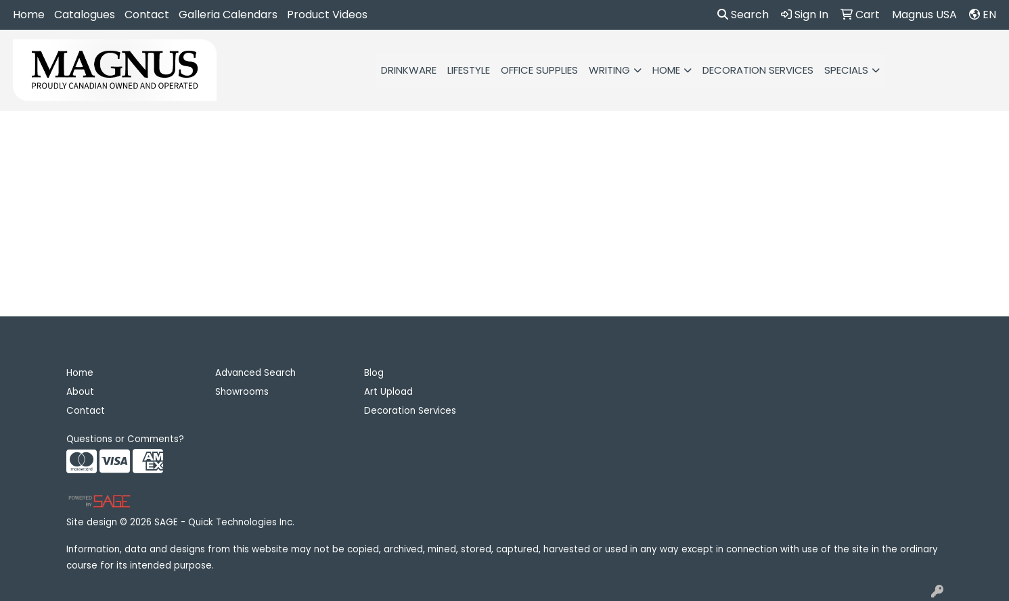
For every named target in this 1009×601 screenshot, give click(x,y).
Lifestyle (468, 70)
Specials (846, 70)
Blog (374, 372)
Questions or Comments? (125, 439)
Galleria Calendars (228, 14)
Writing (609, 70)
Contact (147, 14)
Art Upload (388, 391)
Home (29, 14)
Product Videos (327, 14)
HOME (666, 70)
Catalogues (84, 14)
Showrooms (242, 391)
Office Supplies (539, 70)
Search (743, 14)
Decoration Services (757, 70)
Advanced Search (255, 372)
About (80, 391)
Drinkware (408, 70)
